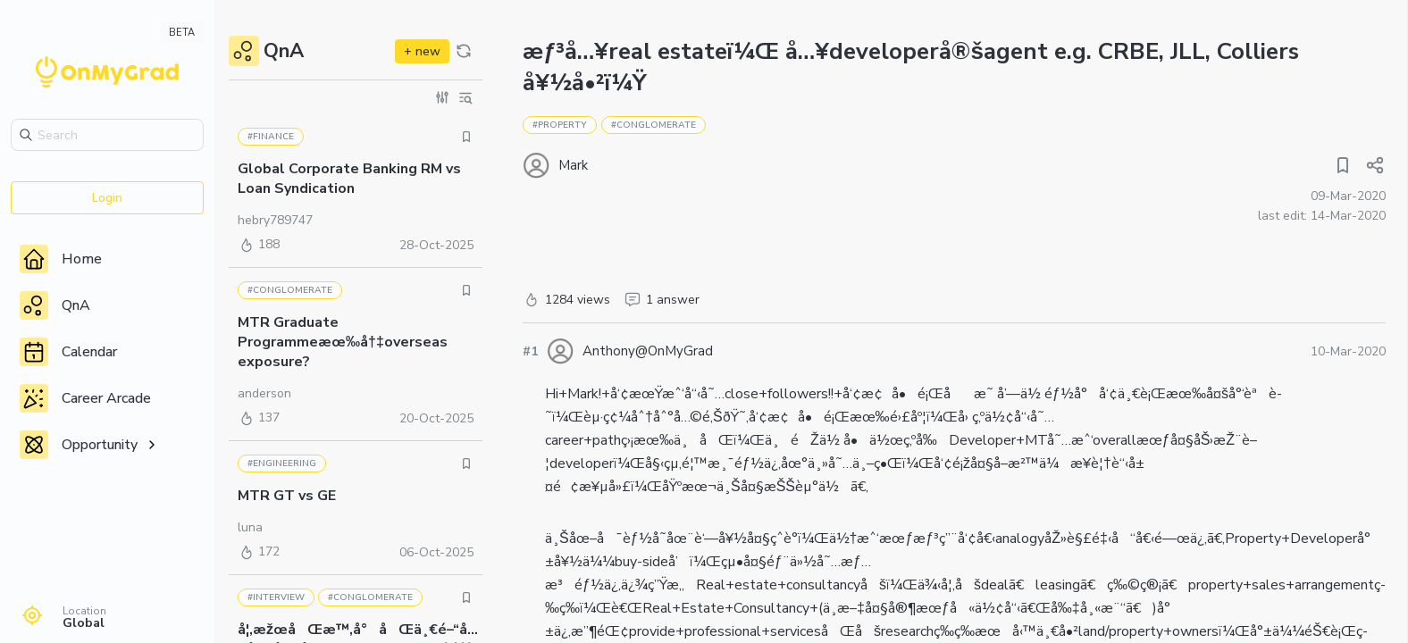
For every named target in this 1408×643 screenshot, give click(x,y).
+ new (422, 51)
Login (107, 197)
